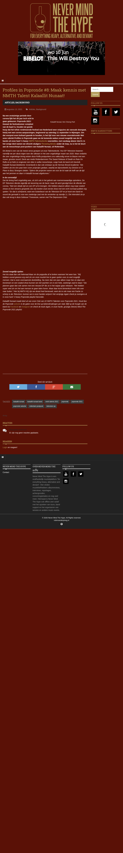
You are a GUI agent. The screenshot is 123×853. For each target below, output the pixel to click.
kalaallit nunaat (18, 402)
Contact (6, 472)
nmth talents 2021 (51, 402)
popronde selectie (19, 406)
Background (22, 102)
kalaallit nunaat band (34, 402)
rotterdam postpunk (36, 406)
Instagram (26, 307)
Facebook (14, 307)
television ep (51, 406)
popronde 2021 (77, 402)
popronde (65, 402)
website (17, 304)
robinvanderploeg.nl (61, 520)
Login (5, 447)
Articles (9, 102)
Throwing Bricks (48, 144)
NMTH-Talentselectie (38, 141)
